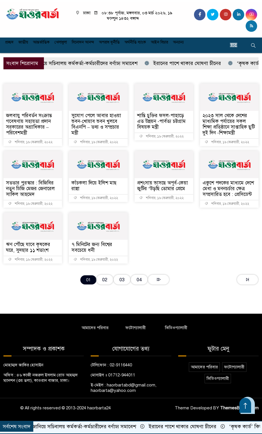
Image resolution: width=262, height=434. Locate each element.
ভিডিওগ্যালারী (176, 327)
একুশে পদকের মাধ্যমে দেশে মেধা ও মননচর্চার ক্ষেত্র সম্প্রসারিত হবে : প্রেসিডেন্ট (228, 188)
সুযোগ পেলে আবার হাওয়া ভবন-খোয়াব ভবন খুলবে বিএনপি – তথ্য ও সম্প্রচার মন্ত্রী (96, 124)
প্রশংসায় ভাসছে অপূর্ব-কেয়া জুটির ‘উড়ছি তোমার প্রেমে (162, 186)
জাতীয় (23, 42)
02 (104, 280)
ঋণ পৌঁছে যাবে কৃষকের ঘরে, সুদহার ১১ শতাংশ (28, 247)
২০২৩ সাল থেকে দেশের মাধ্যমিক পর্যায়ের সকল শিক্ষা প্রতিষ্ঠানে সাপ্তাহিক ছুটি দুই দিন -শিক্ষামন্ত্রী (229, 124)
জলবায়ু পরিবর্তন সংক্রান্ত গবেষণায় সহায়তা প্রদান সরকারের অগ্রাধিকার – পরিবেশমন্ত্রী (29, 124)
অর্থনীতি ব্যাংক (135, 42)
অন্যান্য (178, 42)
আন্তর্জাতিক (41, 42)
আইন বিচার (159, 42)
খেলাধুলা (61, 42)
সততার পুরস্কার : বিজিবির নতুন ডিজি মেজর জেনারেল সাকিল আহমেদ (30, 188)
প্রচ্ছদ (9, 42)
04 (139, 280)
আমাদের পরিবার (94, 327)
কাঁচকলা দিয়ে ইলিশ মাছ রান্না (94, 186)
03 (122, 280)
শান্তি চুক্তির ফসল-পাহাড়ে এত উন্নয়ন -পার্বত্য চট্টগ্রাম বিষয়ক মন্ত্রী (161, 121)
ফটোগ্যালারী (135, 327)
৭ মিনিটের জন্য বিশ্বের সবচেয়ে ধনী (91, 247)
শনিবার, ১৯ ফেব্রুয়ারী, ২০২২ (30, 142)
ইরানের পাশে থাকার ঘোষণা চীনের (186, 63)
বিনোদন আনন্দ (83, 42)
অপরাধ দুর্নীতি (109, 42)
